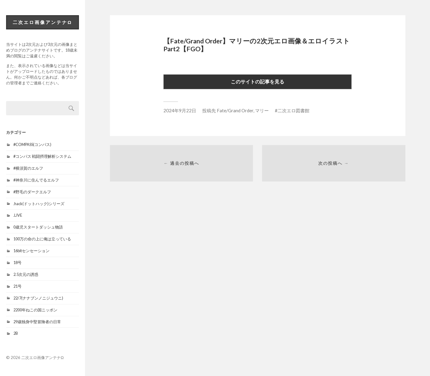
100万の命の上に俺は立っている (42, 238)
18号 (17, 262)
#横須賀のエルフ (28, 168)
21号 (17, 286)
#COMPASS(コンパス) (32, 144)
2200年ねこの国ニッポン (35, 309)
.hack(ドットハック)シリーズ (38, 203)
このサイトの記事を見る (257, 81)
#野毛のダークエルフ (32, 191)
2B (15, 333)
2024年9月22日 (179, 110)
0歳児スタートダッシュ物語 (38, 227)
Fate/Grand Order (235, 110)
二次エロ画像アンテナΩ (42, 22)
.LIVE (17, 215)
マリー (262, 110)
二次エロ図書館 (293, 110)
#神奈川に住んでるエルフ (36, 180)
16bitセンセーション (31, 250)
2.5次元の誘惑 (25, 274)
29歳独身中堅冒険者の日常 (37, 321)
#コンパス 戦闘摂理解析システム (42, 156)
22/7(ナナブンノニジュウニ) (38, 298)
